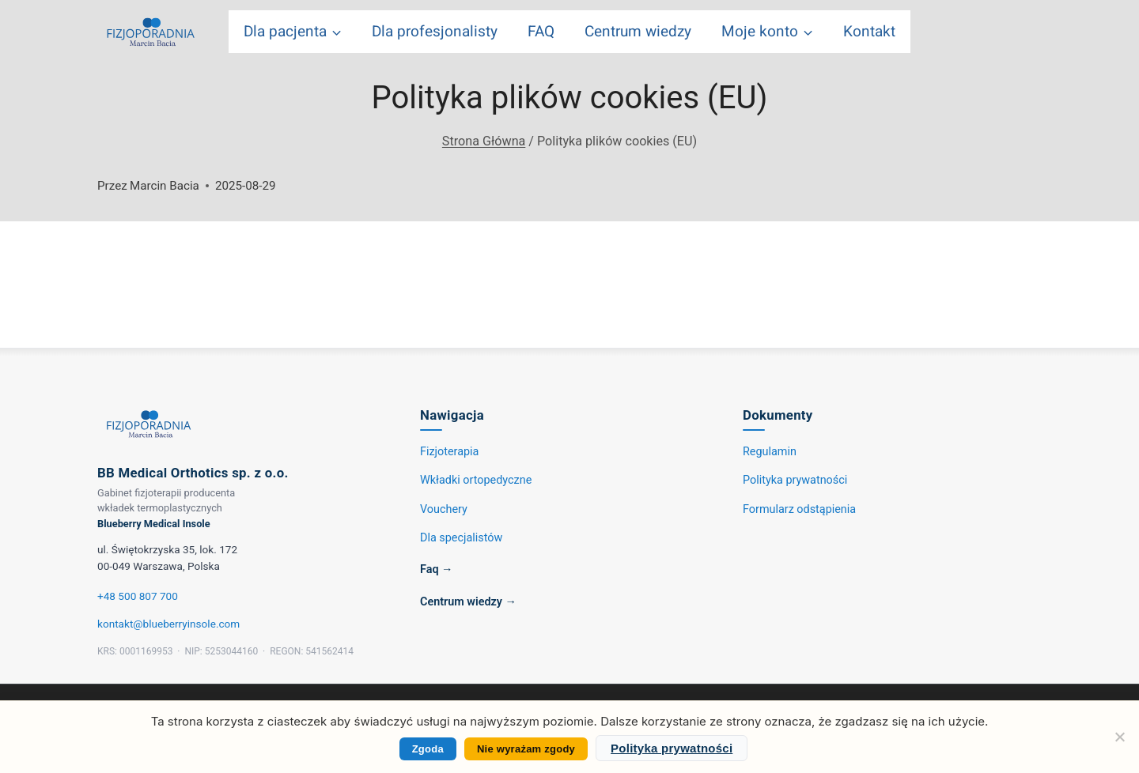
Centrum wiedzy (638, 32)
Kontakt (869, 32)
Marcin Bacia (164, 186)
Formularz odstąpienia (799, 509)
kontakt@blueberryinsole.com (168, 623)
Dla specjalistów (461, 538)
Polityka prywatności (795, 480)
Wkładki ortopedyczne (476, 480)
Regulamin (770, 451)
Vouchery (443, 509)
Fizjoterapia (449, 451)
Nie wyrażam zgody (526, 749)
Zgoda (428, 749)
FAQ (541, 32)
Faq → (436, 569)
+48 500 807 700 (137, 596)
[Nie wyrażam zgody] (1119, 737)
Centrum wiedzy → (468, 602)
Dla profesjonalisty (435, 32)
